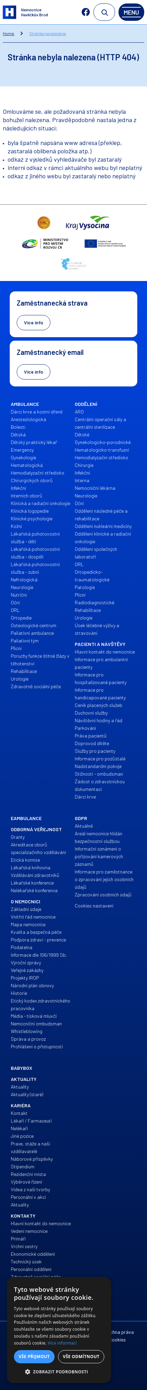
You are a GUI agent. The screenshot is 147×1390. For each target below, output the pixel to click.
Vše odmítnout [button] (81, 1356)
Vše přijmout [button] (34, 1356)
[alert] (59, 1330)
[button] (59, 1372)
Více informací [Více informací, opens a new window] (62, 1343)
